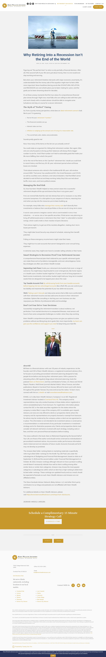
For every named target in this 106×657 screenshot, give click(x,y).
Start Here (98, 6)
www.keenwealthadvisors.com (61, 392)
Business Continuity (85, 643)
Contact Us (99, 3)
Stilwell (18, 597)
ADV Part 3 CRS (53, 643)
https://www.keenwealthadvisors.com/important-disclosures (48, 495)
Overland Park (20, 591)
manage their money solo (54, 205)
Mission (19, 595)
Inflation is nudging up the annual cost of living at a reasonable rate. (50, 131)
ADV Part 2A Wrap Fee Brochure (65, 643)
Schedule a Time (53, 521)
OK (53, 655)
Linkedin (58, 540)
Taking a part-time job (36, 293)
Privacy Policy (25, 643)
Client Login (87, 6)
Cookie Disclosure (76, 643)
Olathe (39, 593)
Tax (69, 63)
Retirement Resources (65, 3)
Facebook (47, 540)
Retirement (64, 63)
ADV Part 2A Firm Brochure (44, 643)
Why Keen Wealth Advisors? (44, 3)
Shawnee (19, 599)
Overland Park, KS (51, 399)
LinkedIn (41, 392)
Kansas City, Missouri (42, 601)
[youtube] (78, 585)
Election (57, 63)
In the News (90, 3)
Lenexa (19, 593)
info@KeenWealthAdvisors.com (42, 572)
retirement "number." (44, 118)
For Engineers (79, 3)
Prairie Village (40, 597)
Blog (46, 63)
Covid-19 (51, 63)
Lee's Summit (40, 591)
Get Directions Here (18, 575)
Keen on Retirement (37, 382)
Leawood (39, 595)
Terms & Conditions (33, 643)
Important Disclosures (17, 643)
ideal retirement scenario (70, 111)
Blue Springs (40, 599)
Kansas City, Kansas (22, 601)
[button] (53, 654)
